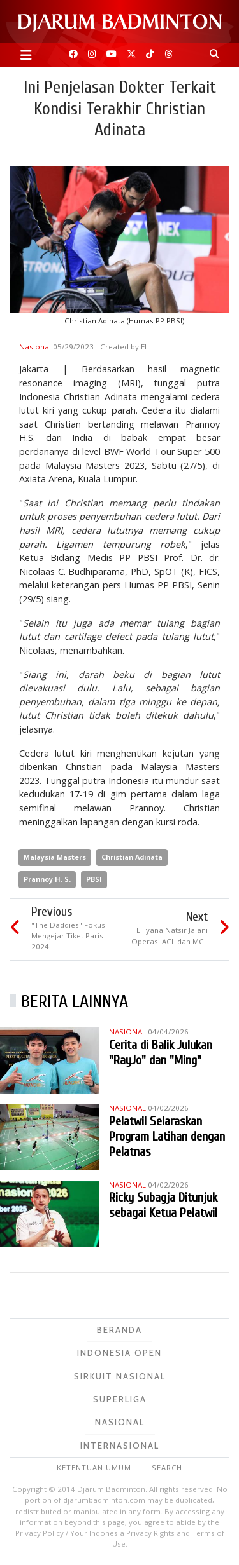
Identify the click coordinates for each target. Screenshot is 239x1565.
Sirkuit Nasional (120, 1376)
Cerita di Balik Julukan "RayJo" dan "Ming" (160, 1052)
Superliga (120, 1399)
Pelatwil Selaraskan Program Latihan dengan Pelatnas (167, 1136)
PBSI (94, 879)
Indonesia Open (119, 1353)
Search (167, 1467)
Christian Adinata (132, 857)
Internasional (119, 1445)
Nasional (36, 346)
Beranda (119, 1330)
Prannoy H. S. (47, 879)
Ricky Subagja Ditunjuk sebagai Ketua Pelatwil (163, 1205)
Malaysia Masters (55, 857)
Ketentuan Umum (94, 1467)
